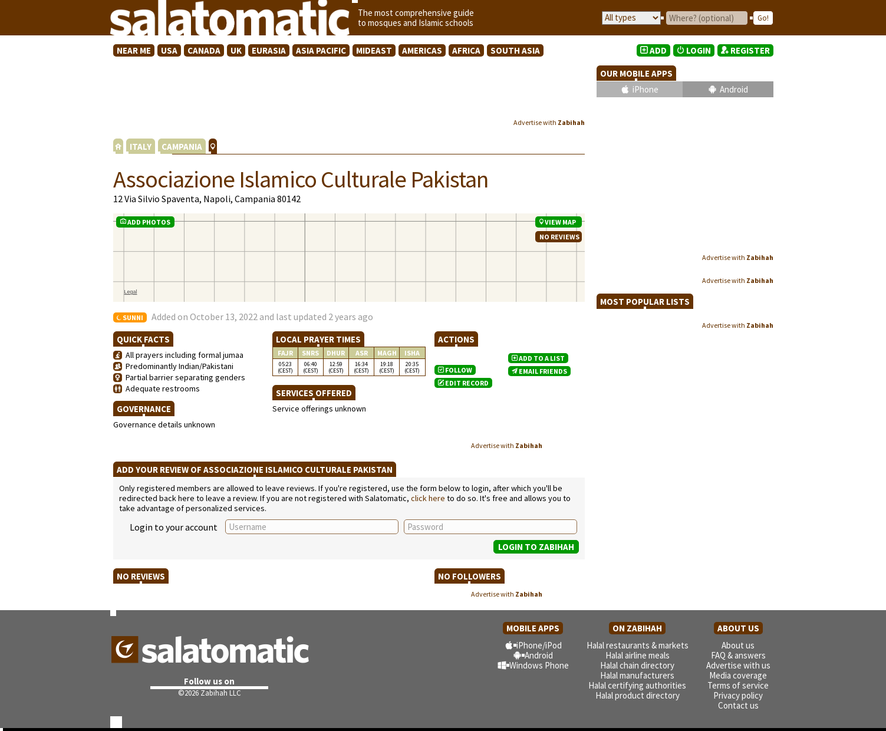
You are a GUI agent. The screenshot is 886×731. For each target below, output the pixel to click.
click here (428, 498)
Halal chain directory (637, 665)
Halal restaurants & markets (638, 645)
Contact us (738, 705)
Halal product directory (637, 695)
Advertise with (549, 122)
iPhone (645, 89)
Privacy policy (738, 695)
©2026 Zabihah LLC (209, 693)
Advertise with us (738, 665)
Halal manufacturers (637, 675)
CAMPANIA (182, 146)
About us (738, 645)
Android (734, 89)
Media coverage (738, 675)
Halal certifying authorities (637, 685)
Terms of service (738, 685)
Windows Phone (539, 665)
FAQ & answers (738, 655)
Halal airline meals (637, 655)
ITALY (140, 146)
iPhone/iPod (539, 645)
